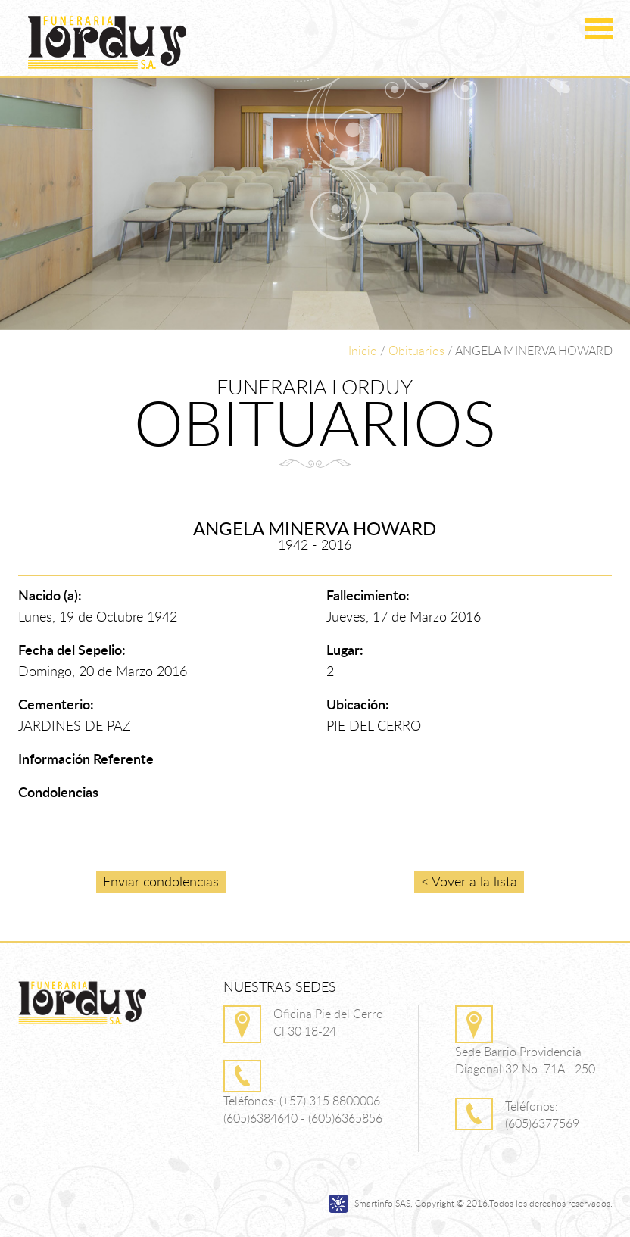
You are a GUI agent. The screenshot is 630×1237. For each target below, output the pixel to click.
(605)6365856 (345, 1118)
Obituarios (416, 350)
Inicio (362, 350)
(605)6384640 (260, 1118)
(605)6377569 (542, 1123)
